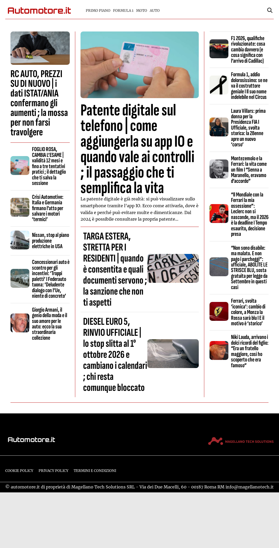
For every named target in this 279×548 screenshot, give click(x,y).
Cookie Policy (19, 471)
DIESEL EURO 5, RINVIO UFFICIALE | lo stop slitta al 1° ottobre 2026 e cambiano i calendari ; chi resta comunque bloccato (115, 354)
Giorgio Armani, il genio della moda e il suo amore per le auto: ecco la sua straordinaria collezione (49, 324)
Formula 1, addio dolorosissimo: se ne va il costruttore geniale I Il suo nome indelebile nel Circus (249, 86)
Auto (155, 10)
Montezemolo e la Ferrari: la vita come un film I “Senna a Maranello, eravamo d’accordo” (249, 170)
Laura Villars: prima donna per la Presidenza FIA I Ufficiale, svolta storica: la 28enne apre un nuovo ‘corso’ (248, 127)
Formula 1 (123, 10)
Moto (141, 10)
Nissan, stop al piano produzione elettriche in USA (50, 240)
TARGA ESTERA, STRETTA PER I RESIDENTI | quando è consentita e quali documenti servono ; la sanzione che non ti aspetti (115, 269)
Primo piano (98, 10)
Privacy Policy (53, 471)
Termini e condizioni (95, 471)
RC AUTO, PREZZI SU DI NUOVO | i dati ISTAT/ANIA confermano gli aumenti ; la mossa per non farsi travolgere (39, 103)
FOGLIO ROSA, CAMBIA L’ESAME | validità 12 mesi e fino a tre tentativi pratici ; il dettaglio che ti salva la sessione (49, 166)
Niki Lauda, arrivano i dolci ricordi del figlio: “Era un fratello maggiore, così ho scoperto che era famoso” (250, 351)
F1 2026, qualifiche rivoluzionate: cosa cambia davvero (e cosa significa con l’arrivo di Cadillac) (248, 50)
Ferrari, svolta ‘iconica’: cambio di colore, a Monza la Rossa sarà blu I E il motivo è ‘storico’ (248, 312)
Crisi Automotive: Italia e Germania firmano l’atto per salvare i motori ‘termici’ (47, 208)
